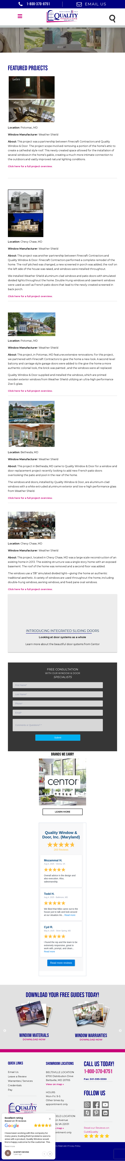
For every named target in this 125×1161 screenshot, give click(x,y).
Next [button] (116, 794)
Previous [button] (8, 794)
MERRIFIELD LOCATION (60, 1116)
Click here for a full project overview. (30, 296)
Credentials (15, 1085)
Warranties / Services (20, 1080)
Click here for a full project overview (30, 166)
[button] (49, 1118)
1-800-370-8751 (34, 4)
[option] (62, 782)
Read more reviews (61, 963)
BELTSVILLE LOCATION (60, 1072)
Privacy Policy (74, 1146)
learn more (62, 811)
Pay (10, 1089)
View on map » (55, 1084)
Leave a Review (17, 1076)
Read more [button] (10, 1146)
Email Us (91, 4)
